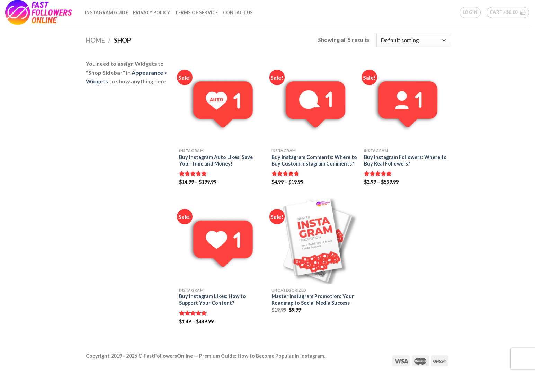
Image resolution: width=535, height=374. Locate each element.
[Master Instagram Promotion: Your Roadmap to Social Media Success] (314, 241)
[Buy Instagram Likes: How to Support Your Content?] (222, 241)
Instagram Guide (106, 12)
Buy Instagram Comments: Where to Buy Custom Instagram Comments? (314, 160)
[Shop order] (412, 40)
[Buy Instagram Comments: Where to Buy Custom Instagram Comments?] (314, 102)
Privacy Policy (151, 12)
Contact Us (238, 12)
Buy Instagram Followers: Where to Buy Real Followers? (405, 160)
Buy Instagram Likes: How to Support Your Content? (212, 299)
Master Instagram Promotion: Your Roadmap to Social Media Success (312, 299)
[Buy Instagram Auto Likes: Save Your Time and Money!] (222, 102)
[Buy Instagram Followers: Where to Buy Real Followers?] (406, 102)
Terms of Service (196, 12)
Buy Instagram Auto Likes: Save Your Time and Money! (216, 160)
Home (95, 40)
